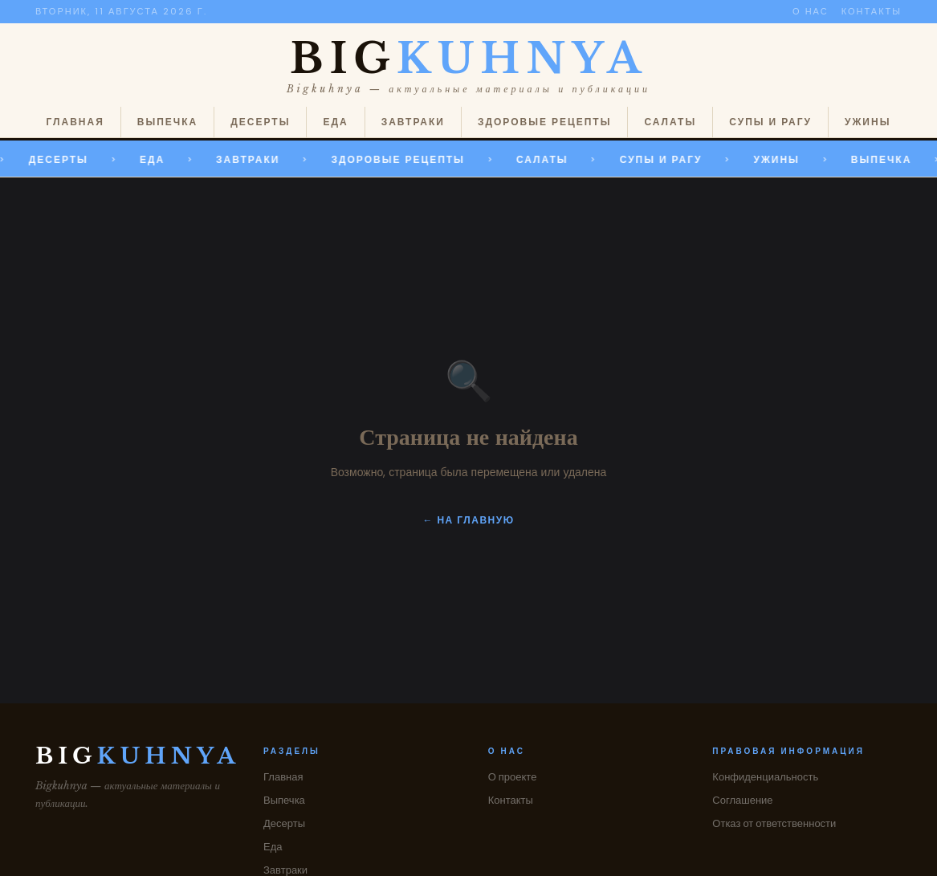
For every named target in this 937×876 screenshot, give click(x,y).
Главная (75, 121)
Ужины (867, 121)
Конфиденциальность (765, 776)
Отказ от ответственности (774, 823)
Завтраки (413, 121)
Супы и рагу (770, 121)
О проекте (512, 776)
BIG (468, 58)
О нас (810, 11)
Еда (335, 121)
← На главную (468, 520)
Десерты (260, 121)
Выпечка (167, 121)
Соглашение (742, 800)
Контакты (871, 11)
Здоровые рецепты (544, 121)
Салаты (670, 121)
